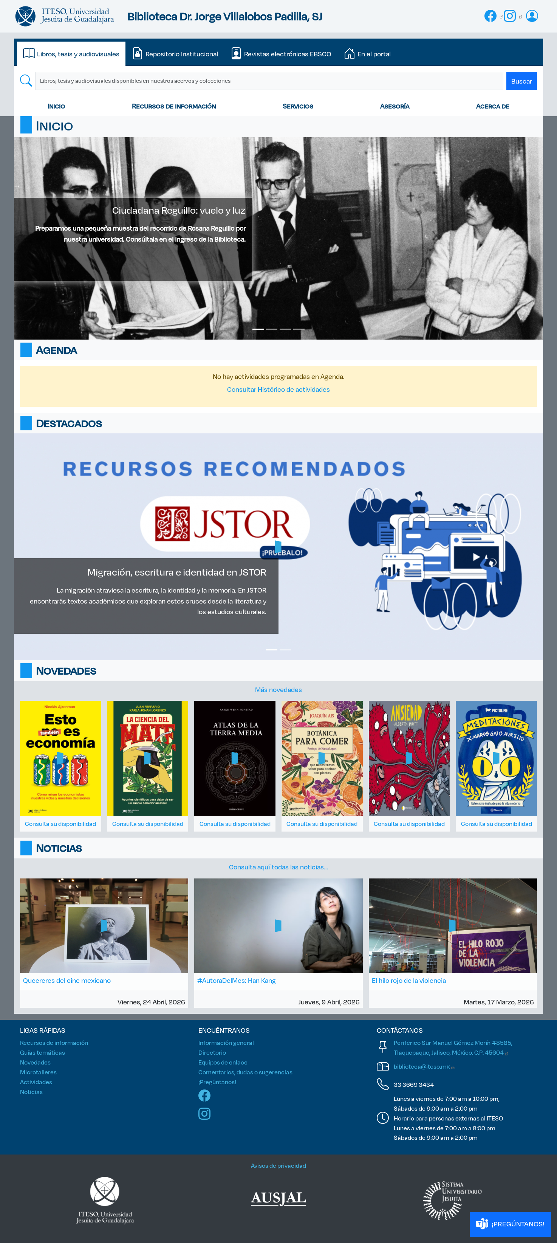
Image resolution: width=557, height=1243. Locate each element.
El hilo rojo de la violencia (409, 980)
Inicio (56, 106)
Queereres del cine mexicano (67, 980)
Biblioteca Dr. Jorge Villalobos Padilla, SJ (224, 16)
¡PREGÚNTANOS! (510, 1224)
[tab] (71, 54)
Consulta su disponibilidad (60, 823)
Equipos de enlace (223, 1062)
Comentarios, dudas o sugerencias (245, 1072)
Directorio (212, 1052)
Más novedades (278, 689)
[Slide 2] (271, 329)
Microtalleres (38, 1072)
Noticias (31, 1091)
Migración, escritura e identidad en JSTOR (176, 572)
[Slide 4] (299, 329)
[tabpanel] (278, 81)
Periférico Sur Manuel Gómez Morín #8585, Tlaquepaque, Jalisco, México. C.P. (453, 1047)
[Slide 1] (258, 329)
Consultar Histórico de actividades (278, 389)
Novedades (35, 1062)
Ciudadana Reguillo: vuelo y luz (179, 210)
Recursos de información (174, 106)
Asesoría (394, 106)
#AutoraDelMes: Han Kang (236, 980)
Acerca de (492, 106)
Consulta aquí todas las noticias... (278, 867)
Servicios (298, 106)
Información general (226, 1042)
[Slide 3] (285, 329)
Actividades (36, 1081)
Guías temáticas (42, 1052)
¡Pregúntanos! (217, 1081)
